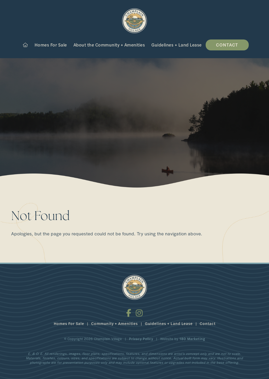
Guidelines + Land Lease (176, 45)
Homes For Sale (51, 45)
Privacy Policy (141, 338)
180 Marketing (192, 338)
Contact (227, 45)
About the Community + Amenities (109, 45)
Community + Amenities (114, 323)
